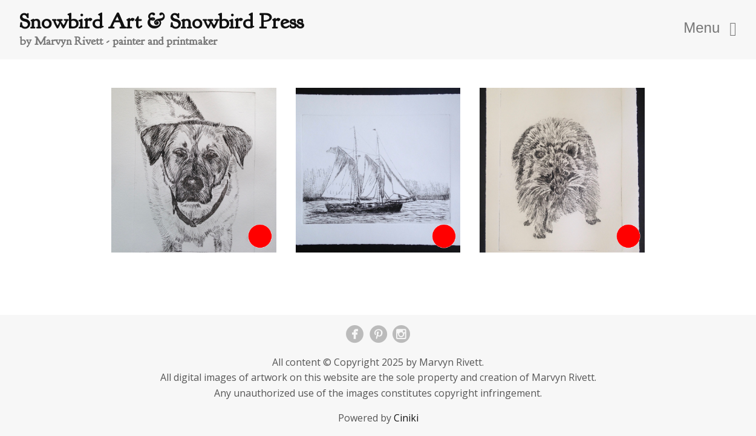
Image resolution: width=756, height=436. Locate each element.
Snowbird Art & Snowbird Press (161, 21)
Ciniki (406, 417)
